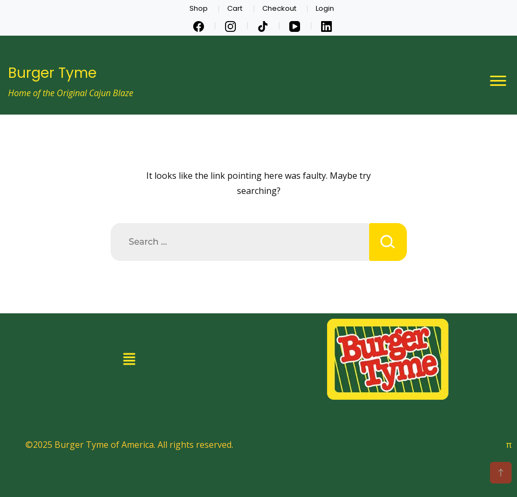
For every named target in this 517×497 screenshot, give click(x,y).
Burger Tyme (52, 73)
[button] (129, 359)
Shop (198, 8)
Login (325, 8)
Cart (234, 8)
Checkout (279, 8)
